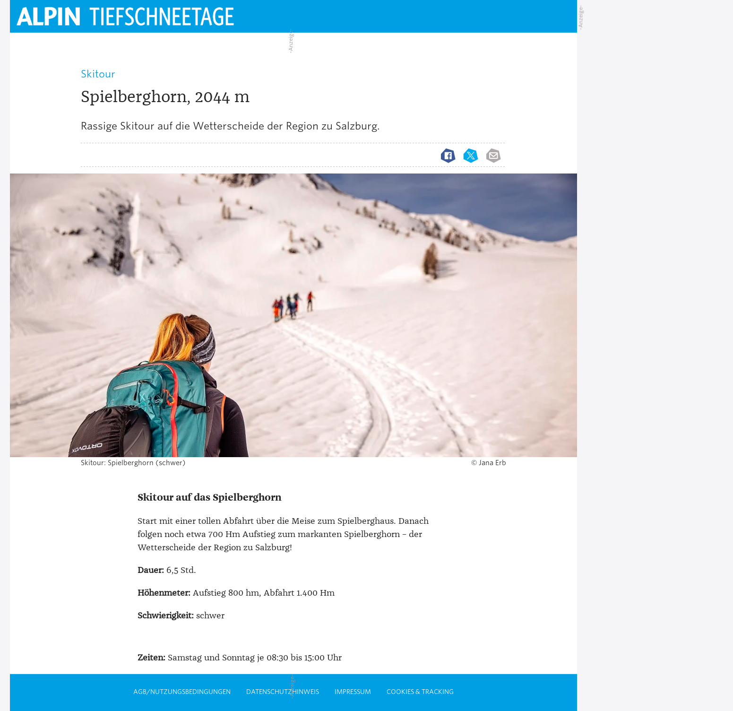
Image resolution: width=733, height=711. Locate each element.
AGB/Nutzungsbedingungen (182, 691)
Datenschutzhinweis (282, 691)
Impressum (353, 691)
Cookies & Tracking (420, 691)
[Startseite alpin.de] (151, 16)
